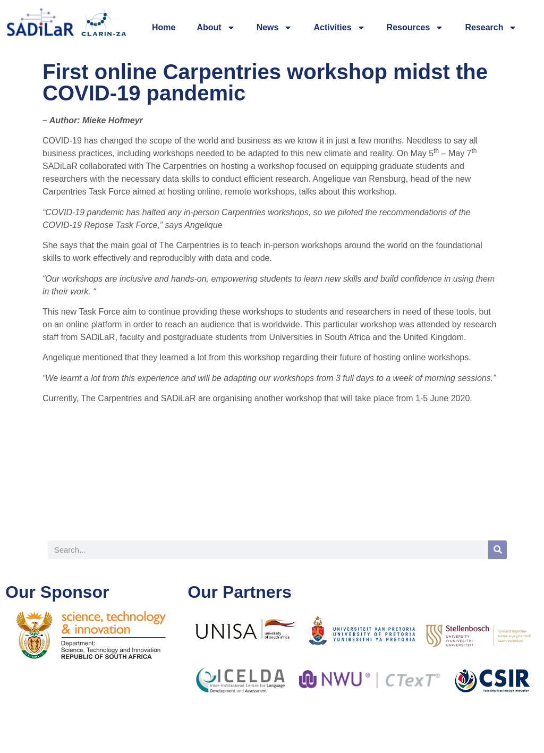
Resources (415, 27)
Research (491, 27)
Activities (339, 27)
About (216, 27)
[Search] (497, 549)
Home (163, 27)
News (275, 27)
